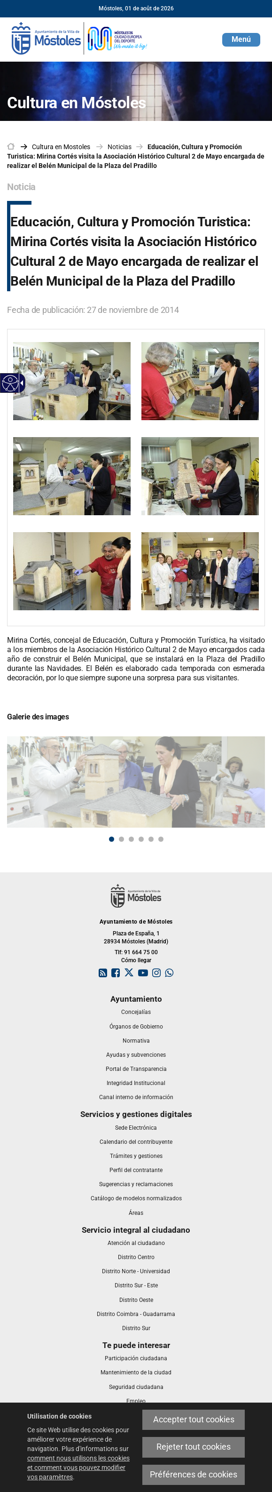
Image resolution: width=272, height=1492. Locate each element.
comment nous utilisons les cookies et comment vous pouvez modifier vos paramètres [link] (78, 1467)
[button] (241, 40)
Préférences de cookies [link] (193, 1474)
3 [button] (131, 839)
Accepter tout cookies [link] (193, 1419)
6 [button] (160, 839)
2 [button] (121, 839)
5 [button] (151, 839)
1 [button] (111, 839)
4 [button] (141, 839)
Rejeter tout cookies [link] (193, 1447)
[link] (10, 383)
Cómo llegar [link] (136, 960)
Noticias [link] (120, 147)
